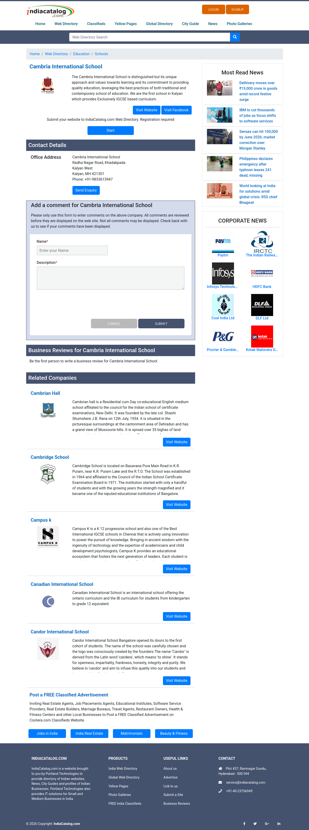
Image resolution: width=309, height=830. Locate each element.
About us (170, 769)
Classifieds (96, 24)
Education (81, 54)
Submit (161, 324)
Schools (101, 54)
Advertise (170, 777)
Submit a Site (173, 795)
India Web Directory (123, 769)
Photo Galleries (239, 24)
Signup (237, 9)
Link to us (170, 786)
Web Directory (66, 24)
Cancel (114, 324)
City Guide (190, 24)
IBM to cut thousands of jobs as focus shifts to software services (257, 115)
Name (42, 241)
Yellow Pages (126, 24)
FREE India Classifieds (125, 804)
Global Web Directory (124, 777)
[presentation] (72, 305)
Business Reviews (176, 804)
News (213, 24)
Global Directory (159, 24)
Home (40, 24)
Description (47, 262)
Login (214, 9)
